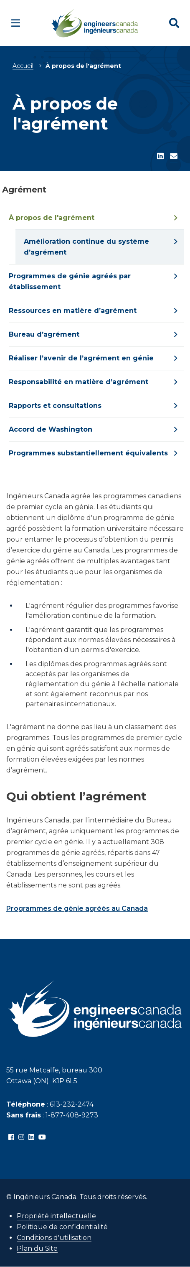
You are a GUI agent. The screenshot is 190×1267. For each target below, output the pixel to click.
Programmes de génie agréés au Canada (77, 908)
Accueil (23, 66)
